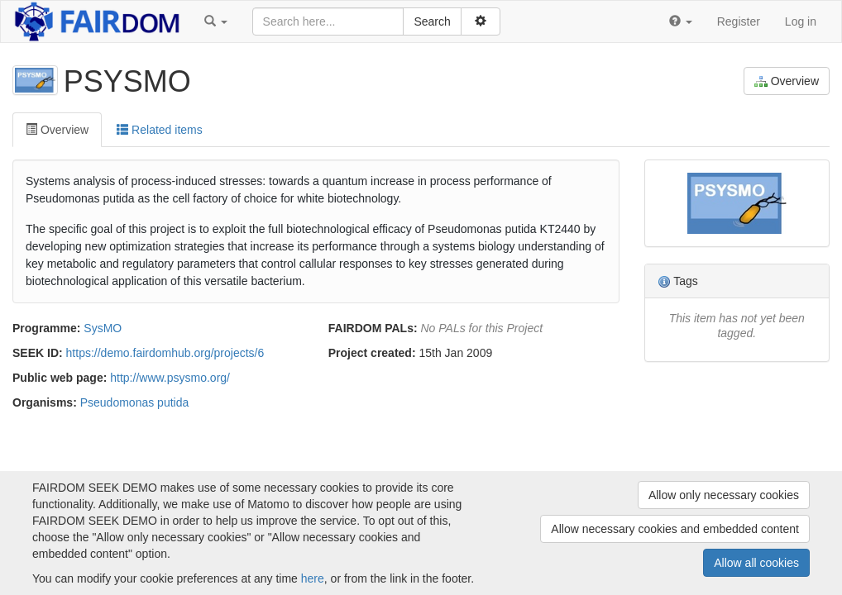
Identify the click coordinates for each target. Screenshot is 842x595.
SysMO (103, 328)
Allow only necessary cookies (723, 495)
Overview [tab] (57, 129)
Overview (786, 81)
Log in (800, 21)
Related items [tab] (159, 129)
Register (738, 21)
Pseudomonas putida (134, 402)
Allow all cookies (756, 562)
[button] (216, 21)
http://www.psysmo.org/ (170, 377)
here (312, 578)
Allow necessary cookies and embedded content (675, 529)
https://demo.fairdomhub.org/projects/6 (165, 352)
